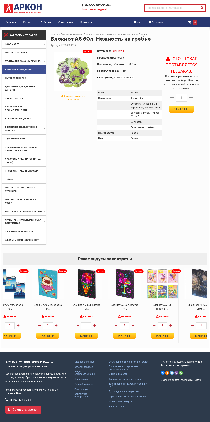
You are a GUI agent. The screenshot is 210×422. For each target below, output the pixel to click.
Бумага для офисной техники (23, 61)
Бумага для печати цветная (124, 392)
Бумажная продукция (18, 69)
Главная (11, 22)
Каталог (28, 22)
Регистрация (81, 390)
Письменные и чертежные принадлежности (123, 368)
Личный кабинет (83, 385)
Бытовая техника (15, 78)
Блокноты (143, 34)
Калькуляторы (14, 98)
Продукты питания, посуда (21, 170)
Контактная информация (81, 395)
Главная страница (84, 362)
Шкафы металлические (19, 231)
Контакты (86, 22)
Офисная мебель (15, 138)
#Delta (198, 380)
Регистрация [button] (156, 22)
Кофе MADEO (12, 44)
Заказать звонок (23, 410)
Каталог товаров (83, 367)
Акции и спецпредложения (84, 373)
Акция (45, 22)
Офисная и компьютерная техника (128, 397)
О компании (65, 22)
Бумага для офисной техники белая (128, 362)
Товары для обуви (16, 52)
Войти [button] (138, 22)
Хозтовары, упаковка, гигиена (23, 211)
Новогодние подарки (18, 118)
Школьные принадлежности (22, 240)
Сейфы (9, 179)
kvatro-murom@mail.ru (96, 9)
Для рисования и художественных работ (128, 385)
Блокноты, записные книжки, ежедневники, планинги (110, 34)
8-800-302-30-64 (98, 5)
